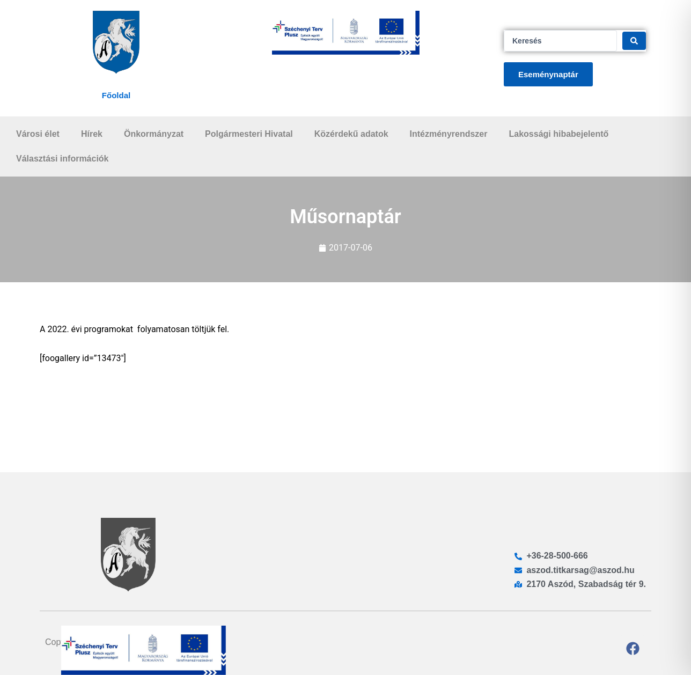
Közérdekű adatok (351, 133)
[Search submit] (634, 41)
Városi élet (38, 133)
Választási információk (62, 158)
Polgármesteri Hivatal (249, 133)
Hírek (91, 133)
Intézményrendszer (449, 133)
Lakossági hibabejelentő (558, 133)
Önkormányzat (153, 133)
